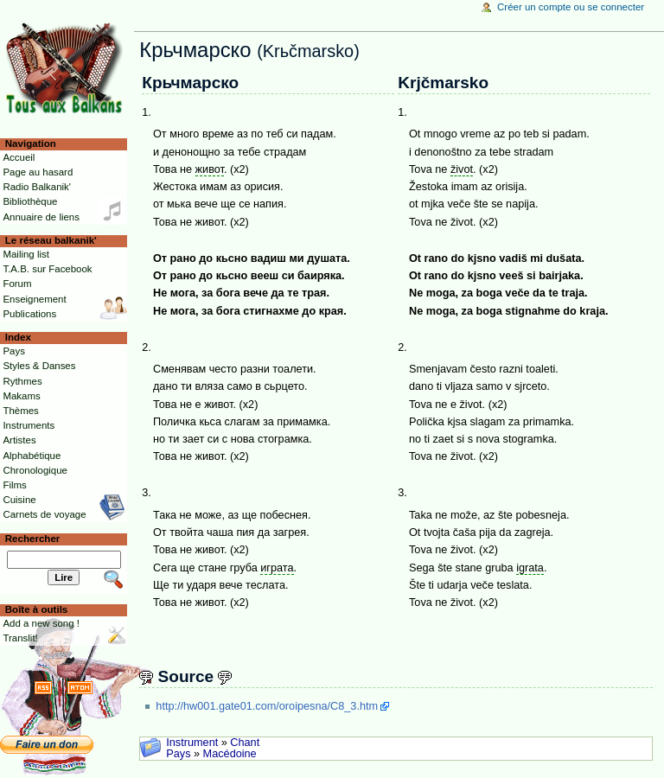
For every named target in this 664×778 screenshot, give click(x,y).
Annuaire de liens (41, 217)
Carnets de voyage (44, 514)
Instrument (192, 743)
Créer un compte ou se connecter (570, 7)
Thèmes (20, 410)
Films (14, 485)
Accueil (19, 157)
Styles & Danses (39, 365)
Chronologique (35, 470)
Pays (178, 754)
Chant (244, 743)
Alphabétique (32, 455)
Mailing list (25, 254)
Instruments (28, 425)
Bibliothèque (30, 201)
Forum (17, 283)
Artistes (19, 440)
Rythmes (22, 381)
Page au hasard (38, 172)
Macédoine (230, 754)
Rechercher (33, 538)
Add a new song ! (41, 623)
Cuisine (19, 499)
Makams (21, 396)
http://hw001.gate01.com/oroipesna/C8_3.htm (267, 706)
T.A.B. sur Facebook (47, 269)
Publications (29, 314)
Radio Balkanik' (37, 187)
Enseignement (34, 299)
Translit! (20, 638)
